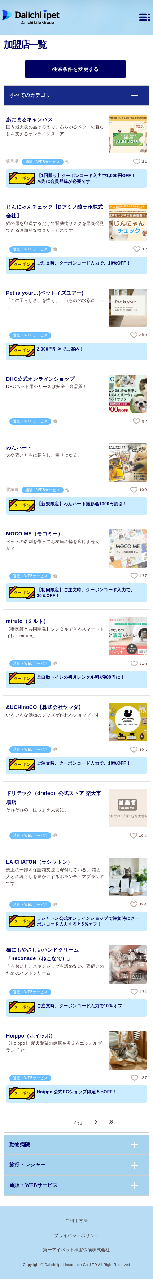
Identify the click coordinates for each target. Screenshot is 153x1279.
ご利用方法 (76, 1220)
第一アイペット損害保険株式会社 (76, 1249)
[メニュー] (144, 17)
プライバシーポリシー (76, 1235)
